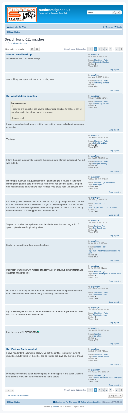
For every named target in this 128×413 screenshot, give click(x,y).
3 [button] (103, 49)
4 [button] (106, 49)
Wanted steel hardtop (101, 62)
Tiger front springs (99, 294)
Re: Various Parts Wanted (21, 349)
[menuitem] (22, 27)
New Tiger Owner (99, 228)
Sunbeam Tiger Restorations (104, 182)
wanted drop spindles (101, 83)
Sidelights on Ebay (100, 143)
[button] (90, 49)
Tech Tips (97, 334)
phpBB (55, 407)
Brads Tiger (97, 184)
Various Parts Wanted (101, 357)
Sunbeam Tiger (100, 203)
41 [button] (117, 49)
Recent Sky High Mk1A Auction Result (107, 274)
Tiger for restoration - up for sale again (107, 377)
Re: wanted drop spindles (21, 96)
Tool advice (97, 336)
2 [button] (99, 49)
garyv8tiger (95, 54)
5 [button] (110, 49)
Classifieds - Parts (101, 60)
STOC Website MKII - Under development (103, 207)
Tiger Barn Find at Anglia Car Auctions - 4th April (104, 252)
